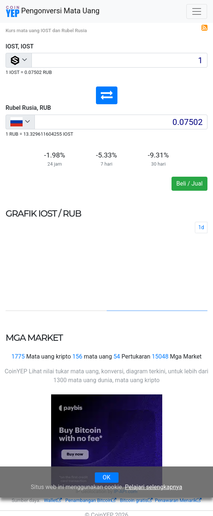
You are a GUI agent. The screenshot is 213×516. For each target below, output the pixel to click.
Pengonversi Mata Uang (53, 11)
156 (77, 356)
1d (201, 227)
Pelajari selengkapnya (153, 486)
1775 (18, 356)
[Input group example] (119, 60)
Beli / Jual (189, 183)
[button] (106, 95)
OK (106, 477)
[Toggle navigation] (196, 11)
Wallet (52, 500)
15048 (160, 356)
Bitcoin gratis (136, 500)
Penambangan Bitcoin (90, 500)
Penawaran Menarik (178, 500)
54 (116, 356)
